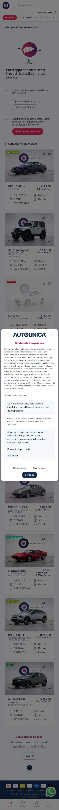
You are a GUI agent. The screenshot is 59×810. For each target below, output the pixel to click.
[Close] (51, 335)
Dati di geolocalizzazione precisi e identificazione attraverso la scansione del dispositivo (28, 407)
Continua (29, 475)
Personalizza (19, 468)
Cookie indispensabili (18, 449)
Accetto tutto (39, 468)
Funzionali (12, 455)
